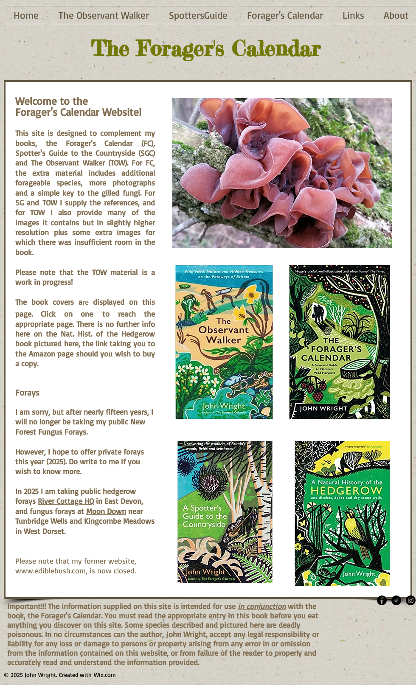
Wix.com (105, 674)
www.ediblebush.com (50, 570)
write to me (99, 461)
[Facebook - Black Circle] (382, 600)
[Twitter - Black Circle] (396, 600)
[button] (282, 173)
